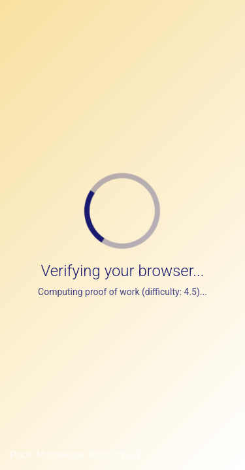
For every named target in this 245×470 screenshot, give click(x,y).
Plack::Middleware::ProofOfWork (75, 455)
